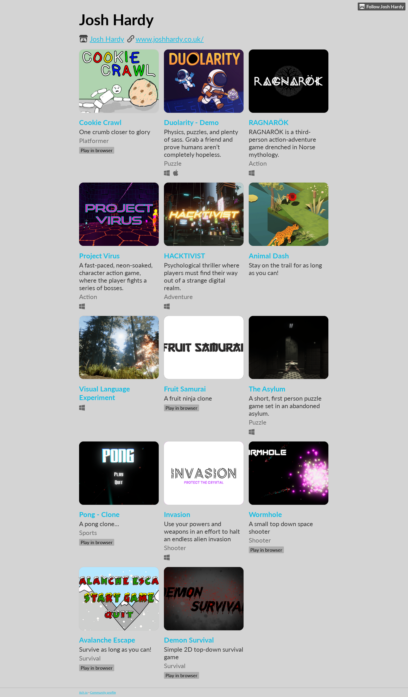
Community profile (103, 692)
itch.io (83, 692)
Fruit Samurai (185, 388)
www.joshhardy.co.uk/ (170, 39)
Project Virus (99, 255)
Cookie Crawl (100, 122)
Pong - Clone (99, 514)
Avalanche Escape (107, 640)
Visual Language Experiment (104, 393)
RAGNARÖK (269, 122)
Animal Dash (269, 255)
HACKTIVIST (184, 255)
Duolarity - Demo (191, 122)
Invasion (177, 514)
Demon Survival (189, 640)
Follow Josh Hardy (381, 7)
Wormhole (265, 514)
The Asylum (267, 388)
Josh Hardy (107, 39)
